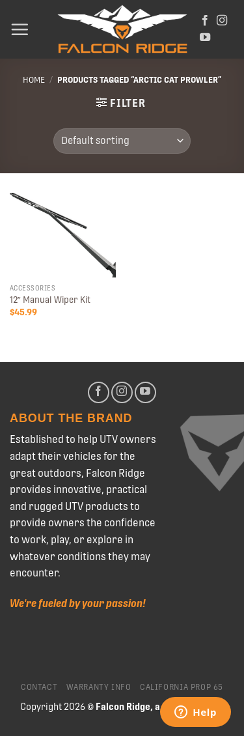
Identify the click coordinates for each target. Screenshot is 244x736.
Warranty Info (98, 687)
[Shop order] (122, 141)
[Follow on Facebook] (205, 21)
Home (34, 80)
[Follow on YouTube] (205, 38)
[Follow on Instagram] (222, 21)
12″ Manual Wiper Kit (50, 299)
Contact (39, 687)
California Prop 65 (181, 687)
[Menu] (19, 29)
